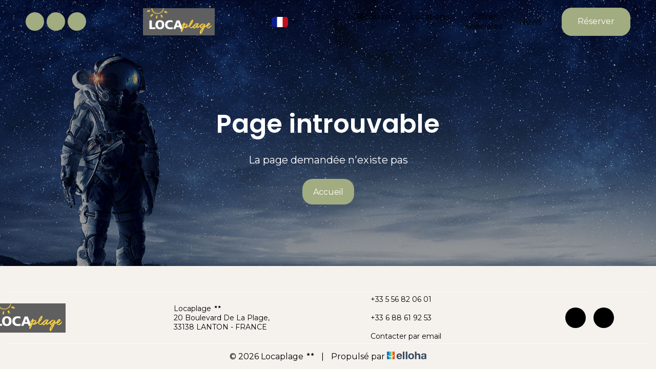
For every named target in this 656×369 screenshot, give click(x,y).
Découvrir (373, 21)
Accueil (328, 192)
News (530, 22)
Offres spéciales (484, 21)
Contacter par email (400, 336)
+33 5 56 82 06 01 (395, 299)
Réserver (596, 21)
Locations (430, 21)
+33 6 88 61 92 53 (395, 317)
